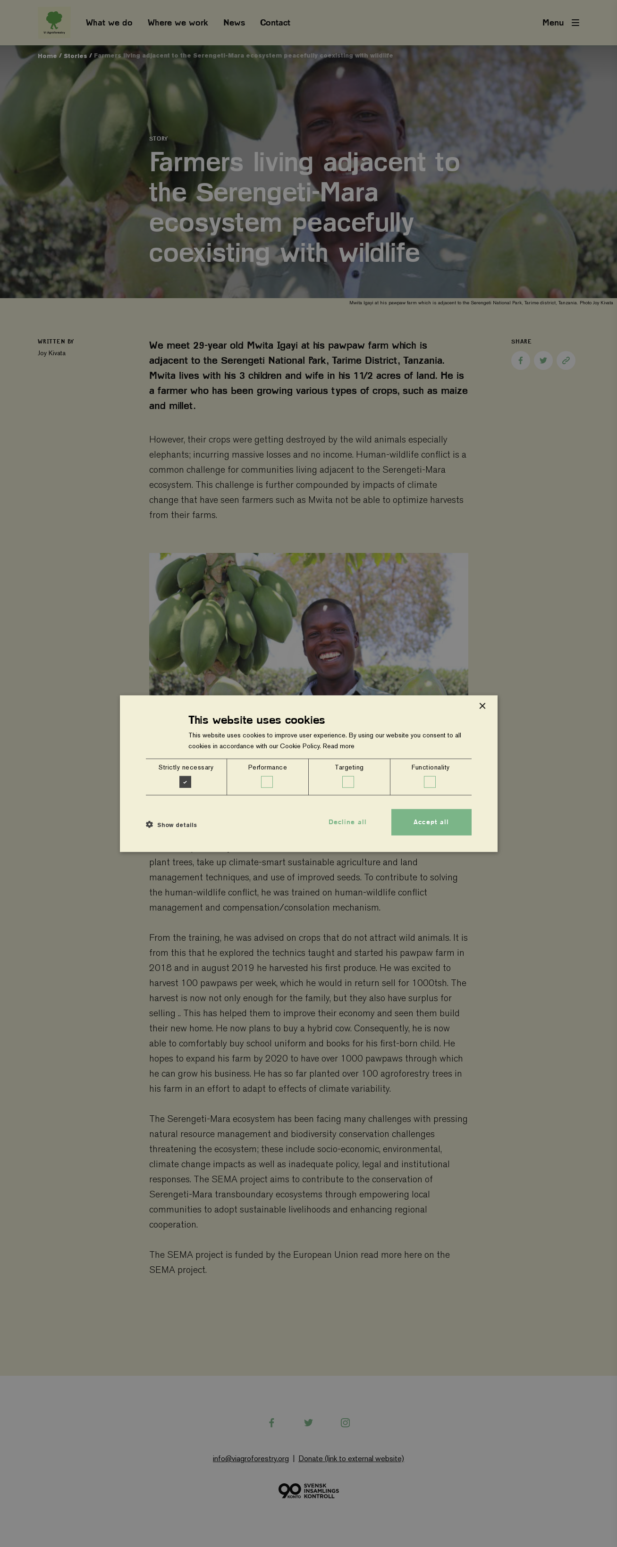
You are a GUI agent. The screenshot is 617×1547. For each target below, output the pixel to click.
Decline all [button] (348, 822)
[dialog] (309, 773)
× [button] (482, 706)
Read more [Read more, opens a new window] (339, 746)
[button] (171, 824)
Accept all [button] (431, 822)
